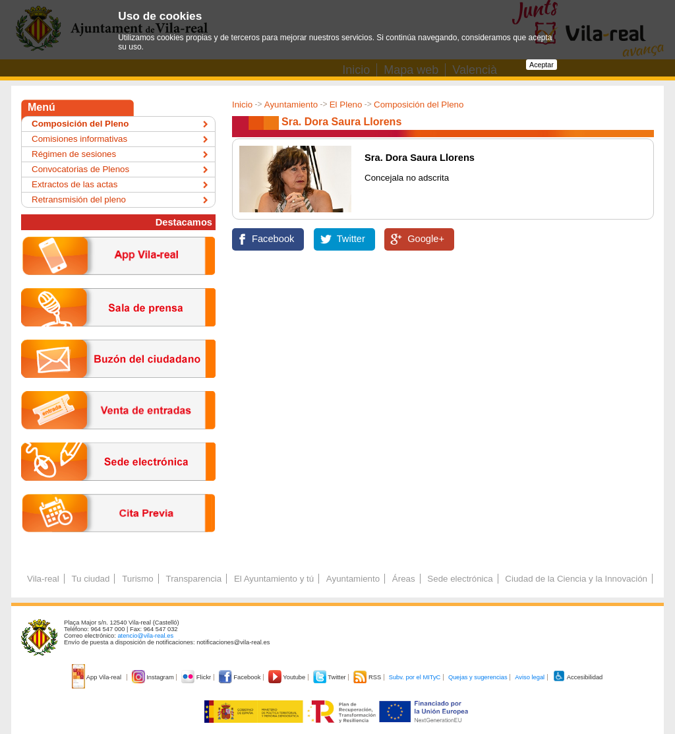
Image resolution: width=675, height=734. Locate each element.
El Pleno (346, 104)
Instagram (154, 677)
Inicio (242, 104)
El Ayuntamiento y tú (274, 579)
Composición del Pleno (418, 104)
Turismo (138, 579)
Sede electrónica (459, 579)
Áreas (403, 579)
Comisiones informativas (79, 139)
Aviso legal (529, 677)
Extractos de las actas (74, 184)
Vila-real (43, 579)
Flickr (196, 677)
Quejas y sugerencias (478, 677)
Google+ (425, 238)
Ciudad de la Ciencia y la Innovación (576, 579)
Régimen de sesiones (74, 154)
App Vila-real (97, 677)
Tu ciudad (90, 579)
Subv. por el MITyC (415, 677)
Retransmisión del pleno (79, 199)
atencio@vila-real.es (145, 635)
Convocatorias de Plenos (80, 169)
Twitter (351, 238)
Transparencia (193, 579)
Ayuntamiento (291, 104)
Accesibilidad (577, 677)
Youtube (287, 677)
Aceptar (541, 65)
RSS (367, 677)
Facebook (273, 238)
